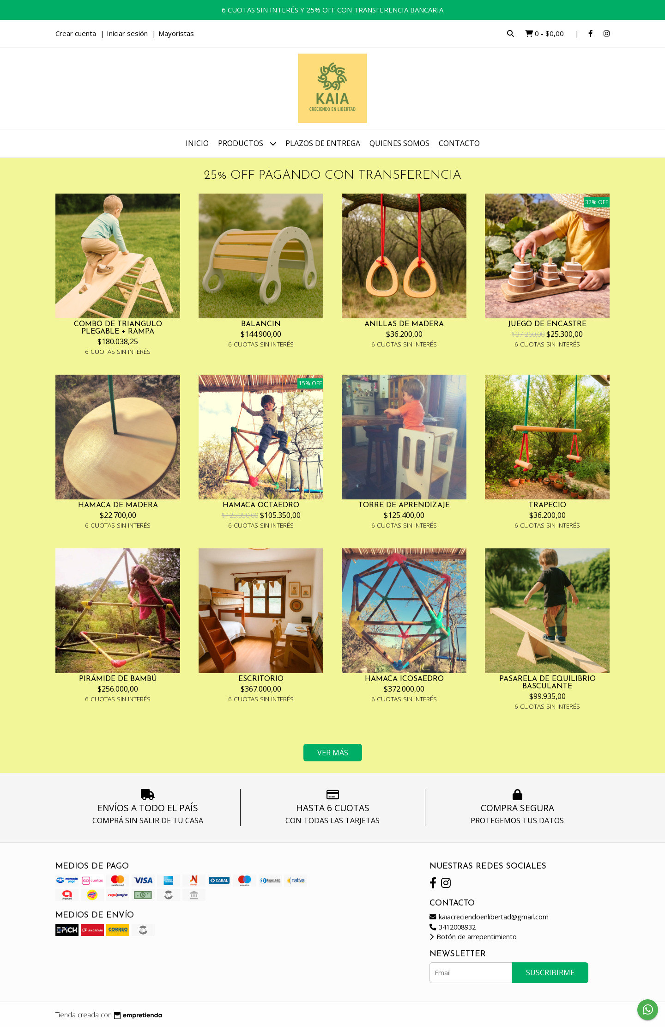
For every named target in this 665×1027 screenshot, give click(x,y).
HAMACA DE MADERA (118, 505)
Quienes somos (399, 143)
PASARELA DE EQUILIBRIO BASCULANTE (547, 682)
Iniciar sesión (127, 33)
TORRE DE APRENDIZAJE (404, 505)
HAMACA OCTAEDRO (261, 505)
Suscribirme (550, 972)
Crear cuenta (75, 33)
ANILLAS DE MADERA (404, 324)
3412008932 (452, 927)
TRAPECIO (547, 505)
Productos (247, 143)
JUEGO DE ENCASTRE (547, 324)
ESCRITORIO (261, 679)
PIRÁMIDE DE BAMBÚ (118, 679)
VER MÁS (332, 752)
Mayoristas (176, 33)
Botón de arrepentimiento (473, 936)
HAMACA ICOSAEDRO (404, 679)
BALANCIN (261, 324)
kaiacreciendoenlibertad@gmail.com (489, 916)
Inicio (197, 143)
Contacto (459, 143)
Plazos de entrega (322, 143)
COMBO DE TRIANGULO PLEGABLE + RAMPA (118, 328)
